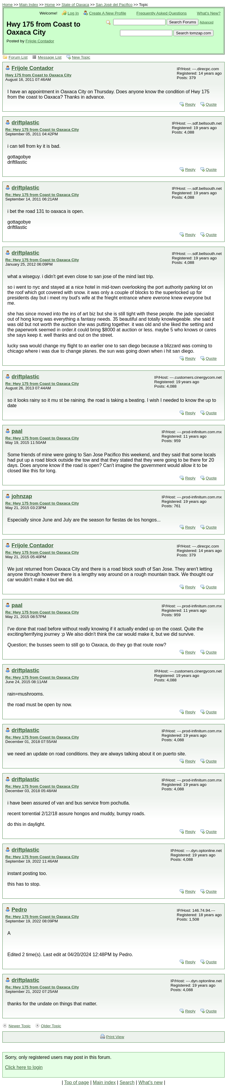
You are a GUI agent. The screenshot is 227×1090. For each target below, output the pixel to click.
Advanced (206, 22)
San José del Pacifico (114, 4)
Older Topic (51, 1026)
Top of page (76, 1082)
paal (17, 431)
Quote (211, 104)
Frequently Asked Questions (162, 13)
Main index (104, 1082)
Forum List (18, 57)
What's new (150, 1082)
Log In (73, 13)
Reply (190, 104)
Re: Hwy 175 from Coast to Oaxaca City (42, 129)
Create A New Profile (107, 13)
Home (7, 4)
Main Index (28, 4)
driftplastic (25, 122)
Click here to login (24, 1067)
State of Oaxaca (75, 4)
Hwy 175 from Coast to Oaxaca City (38, 75)
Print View (115, 1037)
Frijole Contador (39, 41)
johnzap (22, 496)
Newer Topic (20, 1026)
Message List (49, 57)
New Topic (81, 57)
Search (126, 1082)
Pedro (19, 909)
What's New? (208, 13)
